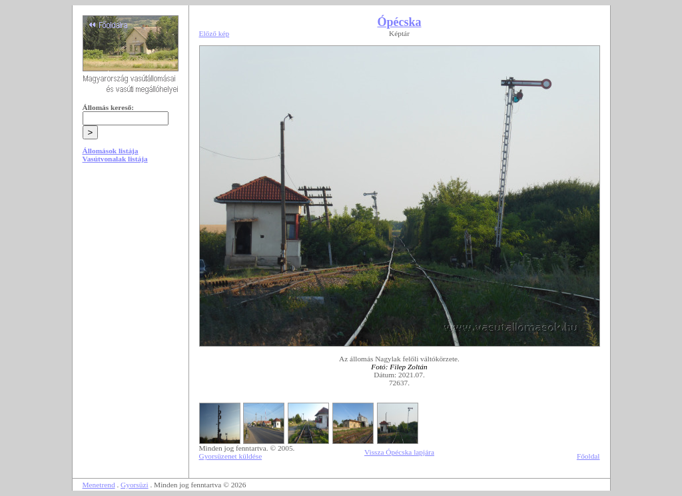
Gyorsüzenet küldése (230, 456)
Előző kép (214, 33)
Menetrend (99, 485)
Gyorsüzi (135, 485)
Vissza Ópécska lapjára (399, 452)
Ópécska (399, 22)
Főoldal (588, 456)
